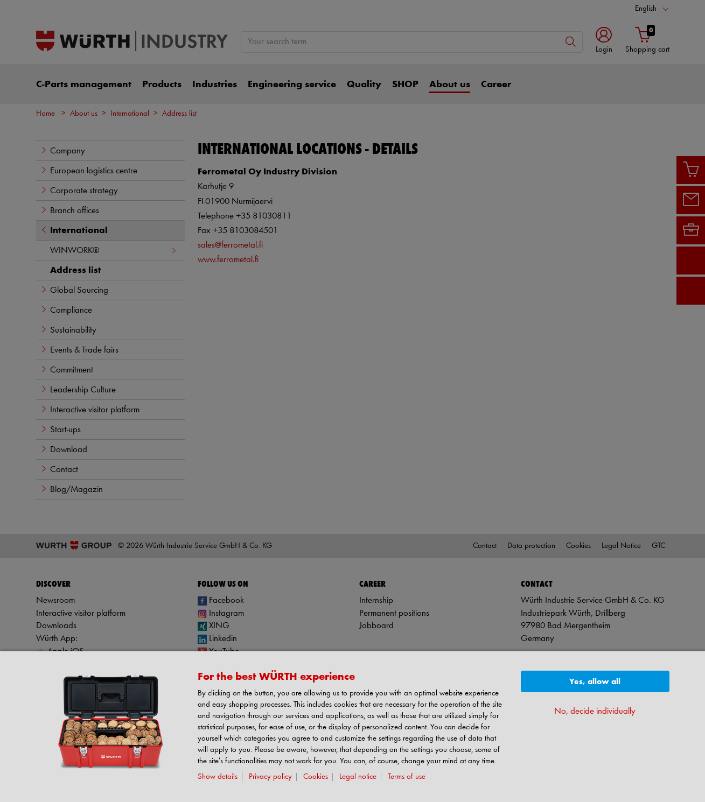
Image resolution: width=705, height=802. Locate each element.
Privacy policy (270, 777)
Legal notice (357, 777)
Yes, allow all (594, 682)
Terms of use (406, 777)
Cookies (315, 777)
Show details (218, 777)
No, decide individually (595, 711)
